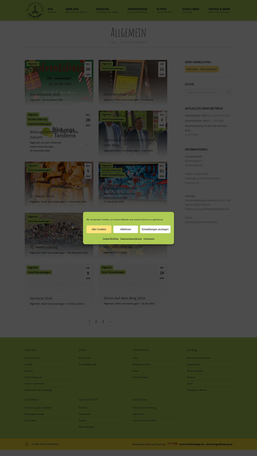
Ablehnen (125, 229)
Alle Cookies (99, 229)
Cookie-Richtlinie (111, 238)
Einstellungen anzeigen (155, 229)
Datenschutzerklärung (131, 238)
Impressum (149, 238)
